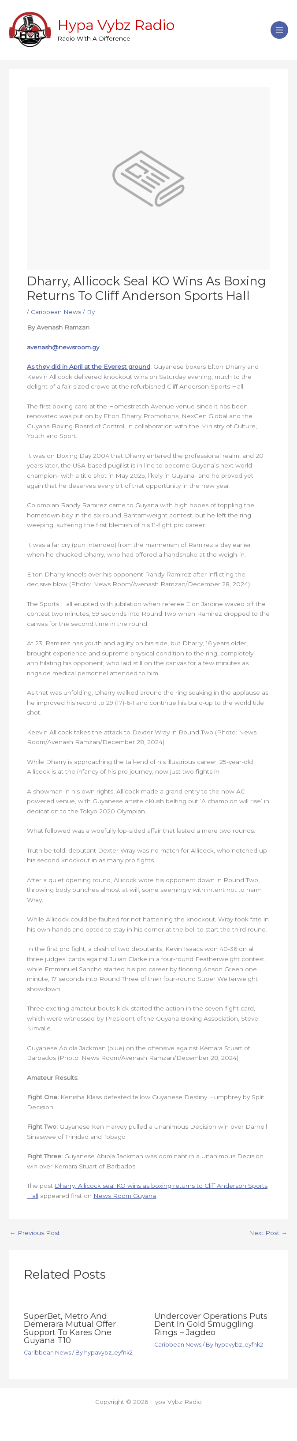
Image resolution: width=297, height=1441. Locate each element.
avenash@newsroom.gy (63, 347)
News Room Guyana (124, 1195)
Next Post (268, 1233)
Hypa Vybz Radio (115, 25)
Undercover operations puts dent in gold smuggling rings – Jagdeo (210, 1324)
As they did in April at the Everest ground (88, 366)
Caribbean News (56, 311)
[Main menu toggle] (280, 30)
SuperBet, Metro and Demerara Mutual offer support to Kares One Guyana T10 (70, 1328)
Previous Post (35, 1233)
